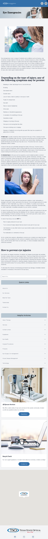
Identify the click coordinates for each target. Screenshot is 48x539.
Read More (24, 414)
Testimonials (6, 302)
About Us (5, 288)
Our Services (6, 293)
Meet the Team (6, 297)
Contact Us (5, 307)
